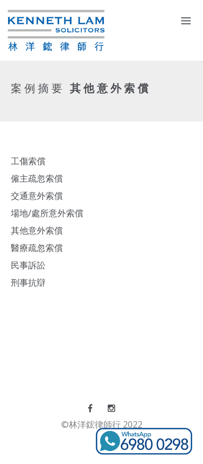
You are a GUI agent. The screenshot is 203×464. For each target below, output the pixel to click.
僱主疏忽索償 (37, 178)
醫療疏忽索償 (37, 248)
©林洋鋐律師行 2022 (101, 424)
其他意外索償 (37, 230)
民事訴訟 (28, 265)
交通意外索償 (37, 196)
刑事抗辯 (28, 282)
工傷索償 (28, 161)
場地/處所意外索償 (47, 213)
